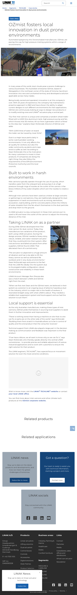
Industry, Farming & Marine (46, 542)
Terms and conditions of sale (38, 592)
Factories (60, 544)
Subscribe (22, 586)
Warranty (62, 591)
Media (59, 547)
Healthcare (42, 546)
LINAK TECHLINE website (45, 391)
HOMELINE (43, 578)
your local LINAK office (19, 394)
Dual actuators (26, 547)
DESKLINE (42, 571)
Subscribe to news (19, 480)
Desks (40, 550)
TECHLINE (42, 575)
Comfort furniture (45, 553)
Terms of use (43, 591)
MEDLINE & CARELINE (43, 567)
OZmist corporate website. (34, 401)
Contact (60, 541)
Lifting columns (26, 544)
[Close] (40, 572)
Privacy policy (53, 591)
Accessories (25, 557)
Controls (23, 554)
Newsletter (61, 562)
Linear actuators (26, 541)
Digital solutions (26, 561)
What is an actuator (64, 559)
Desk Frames (25, 564)
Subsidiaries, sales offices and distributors (64, 553)
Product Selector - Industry (27, 569)
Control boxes (26, 551)
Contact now (57, 480)
